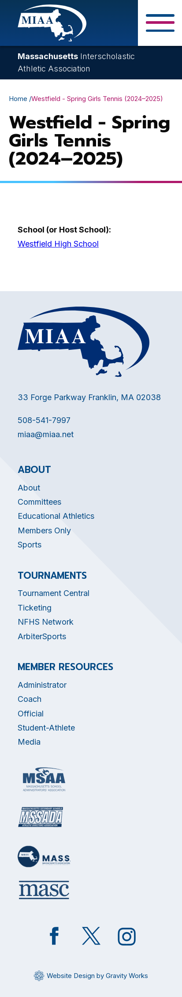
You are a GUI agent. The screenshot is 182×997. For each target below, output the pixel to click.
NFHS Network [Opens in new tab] (46, 621)
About (29, 487)
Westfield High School (58, 243)
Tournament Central (53, 593)
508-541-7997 (44, 420)
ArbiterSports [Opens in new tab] (42, 636)
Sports (29, 544)
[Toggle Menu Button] (160, 23)
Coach (29, 699)
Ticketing (35, 607)
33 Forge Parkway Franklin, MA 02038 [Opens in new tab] (89, 397)
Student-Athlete (46, 727)
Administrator (42, 685)
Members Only (44, 530)
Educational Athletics (56, 516)
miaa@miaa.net (46, 434)
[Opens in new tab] (44, 779)
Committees (39, 501)
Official (31, 713)
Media (29, 741)
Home (18, 98)
